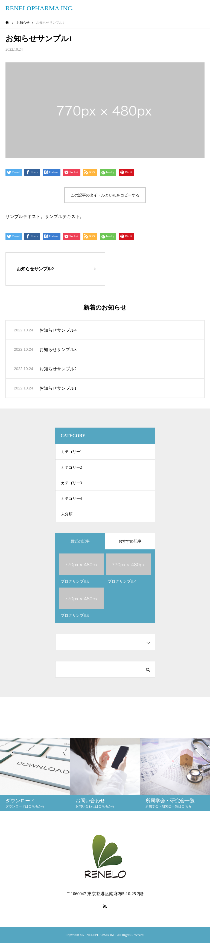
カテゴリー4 (71, 501)
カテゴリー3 (71, 485)
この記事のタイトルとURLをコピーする (105, 195)
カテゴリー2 (71, 468)
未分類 (66, 517)
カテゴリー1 (71, 452)
